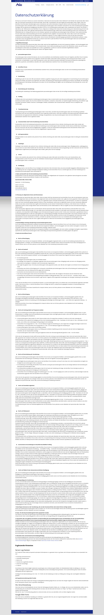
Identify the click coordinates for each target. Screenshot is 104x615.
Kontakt (81, 1)
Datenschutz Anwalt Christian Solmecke (50, 540)
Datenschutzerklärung (80, 4)
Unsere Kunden (69, 4)
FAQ (64, 4)
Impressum (86, 1)
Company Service (50, 4)
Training (37, 4)
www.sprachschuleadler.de (21, 189)
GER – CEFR (58, 4)
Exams (42, 4)
